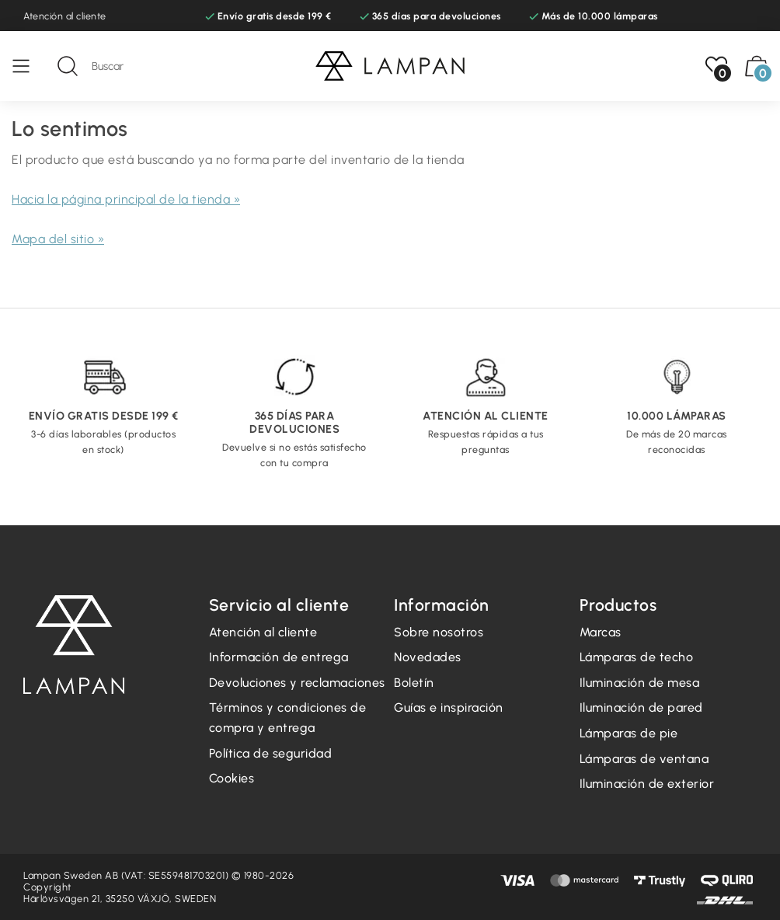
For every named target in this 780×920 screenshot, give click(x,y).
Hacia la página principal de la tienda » (126, 199)
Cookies (232, 778)
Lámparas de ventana (644, 758)
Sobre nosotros (438, 632)
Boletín (414, 682)
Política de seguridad (271, 753)
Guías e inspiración (448, 707)
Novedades (427, 657)
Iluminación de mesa (640, 682)
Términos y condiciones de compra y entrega (288, 717)
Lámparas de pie (629, 733)
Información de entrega (279, 657)
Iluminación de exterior (647, 783)
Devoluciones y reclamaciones (297, 682)
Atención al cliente (64, 16)
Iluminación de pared (641, 707)
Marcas (601, 632)
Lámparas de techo (637, 657)
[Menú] (29, 66)
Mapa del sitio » (58, 239)
